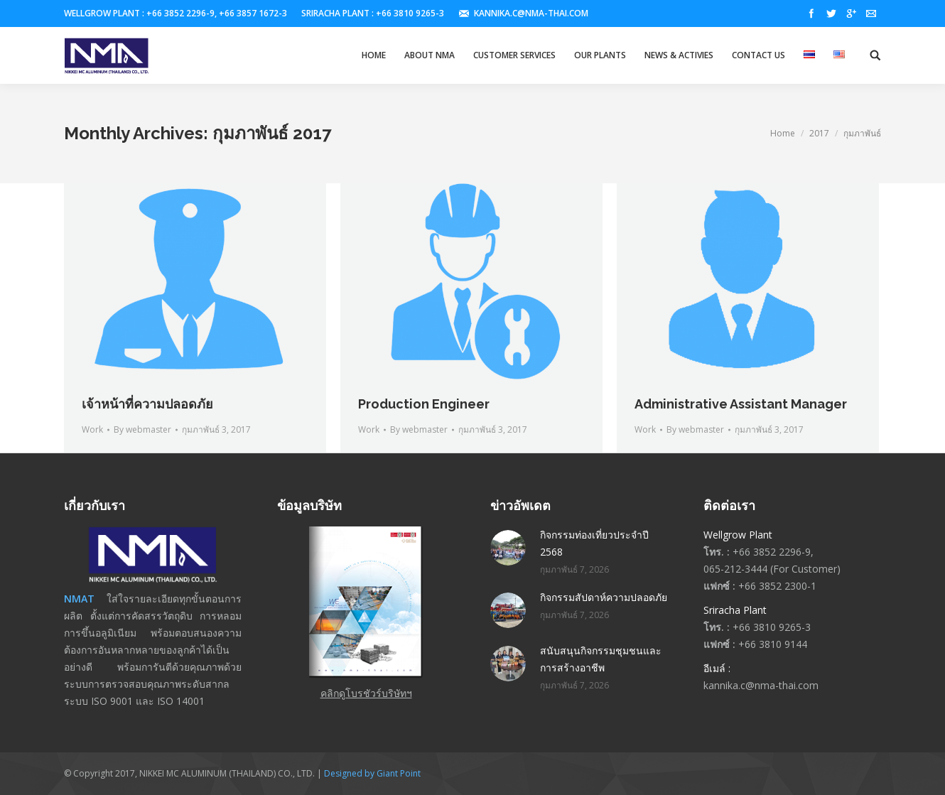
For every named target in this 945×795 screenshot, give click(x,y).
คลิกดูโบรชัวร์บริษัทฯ (366, 693)
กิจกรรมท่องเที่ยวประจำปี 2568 (594, 543)
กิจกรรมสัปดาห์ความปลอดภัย (603, 597)
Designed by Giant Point (372, 773)
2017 (819, 133)
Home (782, 133)
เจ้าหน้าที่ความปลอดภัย (147, 403)
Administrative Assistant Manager (740, 403)
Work (92, 429)
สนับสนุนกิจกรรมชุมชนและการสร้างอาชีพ (601, 659)
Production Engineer (424, 403)
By (142, 429)
